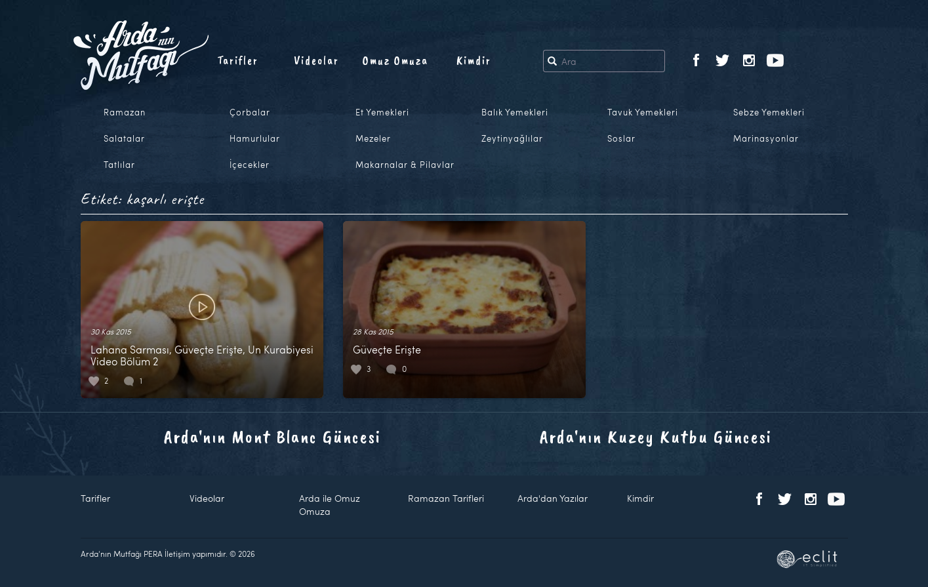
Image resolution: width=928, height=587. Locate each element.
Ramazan (125, 112)
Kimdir (473, 60)
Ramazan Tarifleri (446, 498)
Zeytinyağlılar (512, 138)
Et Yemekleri (382, 112)
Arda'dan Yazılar (552, 498)
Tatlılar (119, 165)
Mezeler (373, 138)
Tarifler (237, 60)
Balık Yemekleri (514, 112)
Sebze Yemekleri (769, 112)
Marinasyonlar (766, 138)
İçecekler (250, 165)
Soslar (621, 138)
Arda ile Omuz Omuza (329, 504)
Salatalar (124, 138)
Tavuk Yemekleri (642, 112)
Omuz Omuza (395, 60)
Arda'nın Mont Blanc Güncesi (272, 436)
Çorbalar (250, 112)
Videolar (316, 60)
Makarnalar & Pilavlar (404, 165)
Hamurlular (255, 138)
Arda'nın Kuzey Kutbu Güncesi (656, 436)
